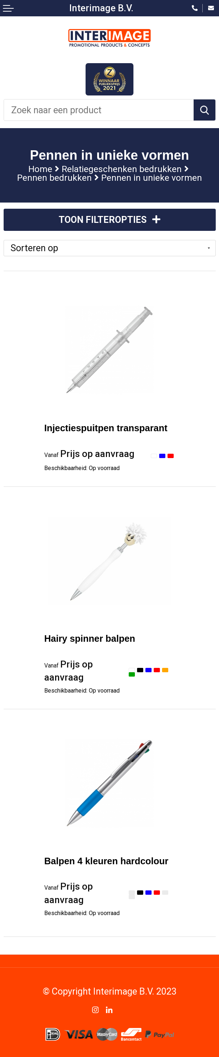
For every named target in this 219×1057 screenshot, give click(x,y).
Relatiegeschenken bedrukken (122, 169)
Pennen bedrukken (54, 177)
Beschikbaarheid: (82, 468)
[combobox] (99, 110)
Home (40, 169)
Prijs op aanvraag (89, 453)
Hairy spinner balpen (89, 638)
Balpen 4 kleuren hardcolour (106, 861)
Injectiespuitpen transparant (106, 428)
